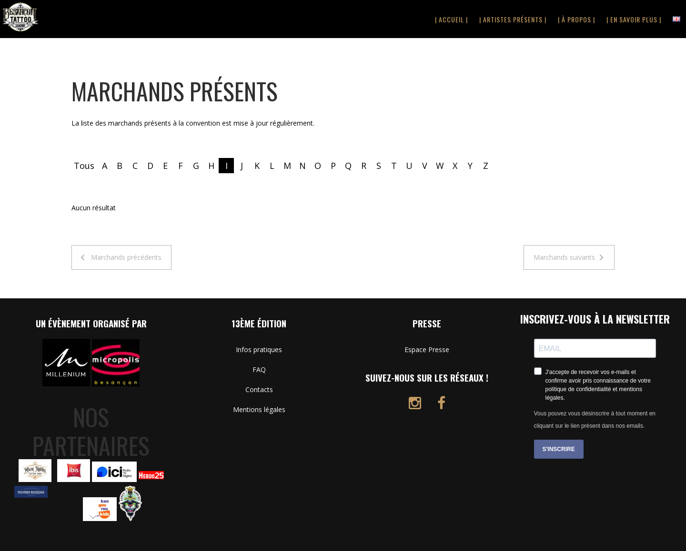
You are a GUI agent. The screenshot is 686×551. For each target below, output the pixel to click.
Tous (84, 165)
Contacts (259, 389)
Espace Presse (426, 349)
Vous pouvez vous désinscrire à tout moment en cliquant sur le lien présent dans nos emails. (595, 419)
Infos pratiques (259, 349)
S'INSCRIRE (559, 449)
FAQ (259, 369)
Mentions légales (259, 409)
